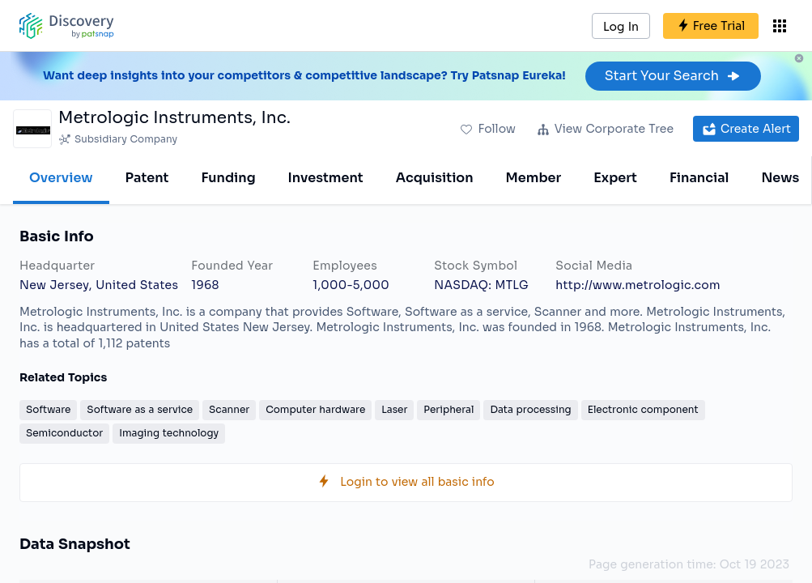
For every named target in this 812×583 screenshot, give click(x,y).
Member (534, 177)
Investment (325, 177)
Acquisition (435, 177)
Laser (394, 409)
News (780, 177)
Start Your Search (673, 75)
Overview (61, 177)
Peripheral (448, 409)
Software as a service (140, 409)
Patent (147, 177)
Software (48, 409)
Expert (615, 177)
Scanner (229, 409)
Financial (699, 177)
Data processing (530, 409)
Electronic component (643, 409)
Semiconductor (64, 433)
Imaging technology (169, 433)
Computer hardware (315, 409)
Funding (228, 177)
